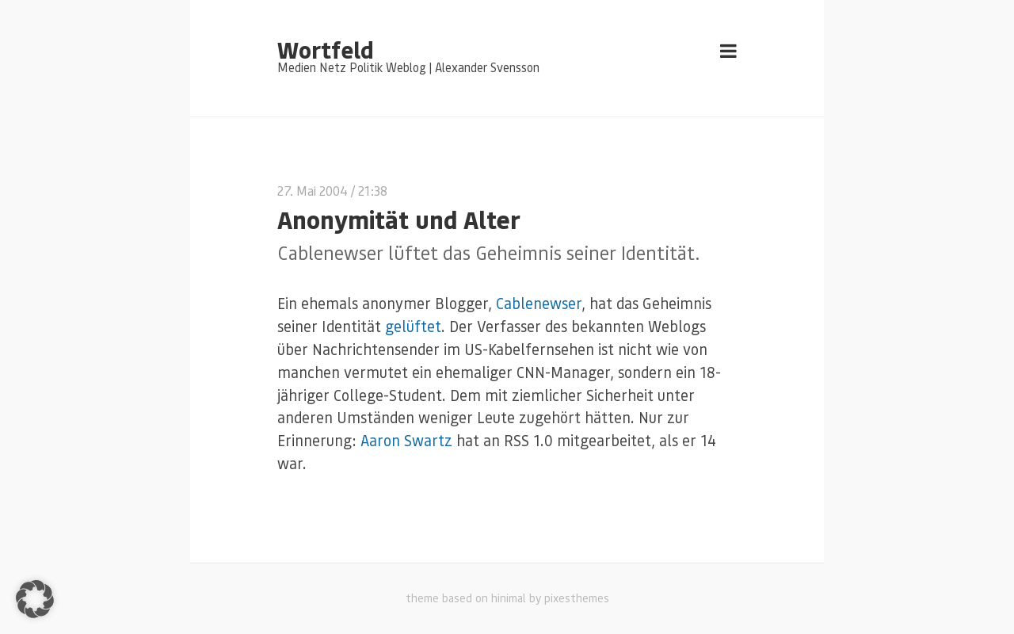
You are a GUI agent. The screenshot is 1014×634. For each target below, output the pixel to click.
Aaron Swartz (406, 440)
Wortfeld (325, 49)
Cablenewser (538, 303)
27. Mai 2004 (312, 190)
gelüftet (413, 326)
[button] (35, 599)
